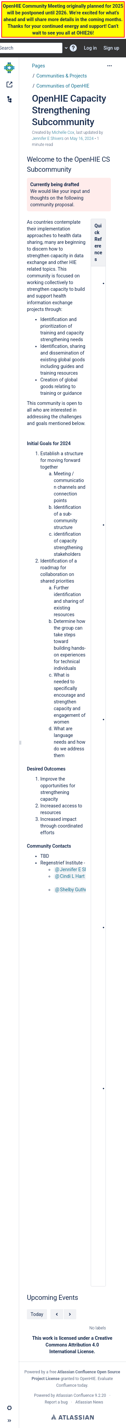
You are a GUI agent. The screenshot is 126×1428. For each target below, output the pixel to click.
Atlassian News (89, 1402)
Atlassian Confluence (75, 1395)
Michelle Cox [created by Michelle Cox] (63, 132)
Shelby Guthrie (75, 889)
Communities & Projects (61, 75)
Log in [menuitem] (90, 48)
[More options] (109, 66)
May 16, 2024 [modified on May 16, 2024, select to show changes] (82, 138)
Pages (38, 65)
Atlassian (72, 1417)
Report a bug (56, 1402)
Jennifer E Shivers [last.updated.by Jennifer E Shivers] (48, 138)
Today (37, 1314)
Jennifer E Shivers (79, 869)
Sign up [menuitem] (111, 48)
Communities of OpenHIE (62, 86)
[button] (73, 48)
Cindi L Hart (72, 876)
